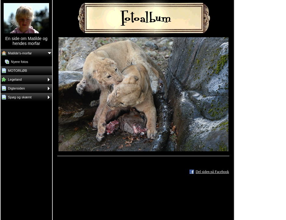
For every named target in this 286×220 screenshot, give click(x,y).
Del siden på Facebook (212, 172)
